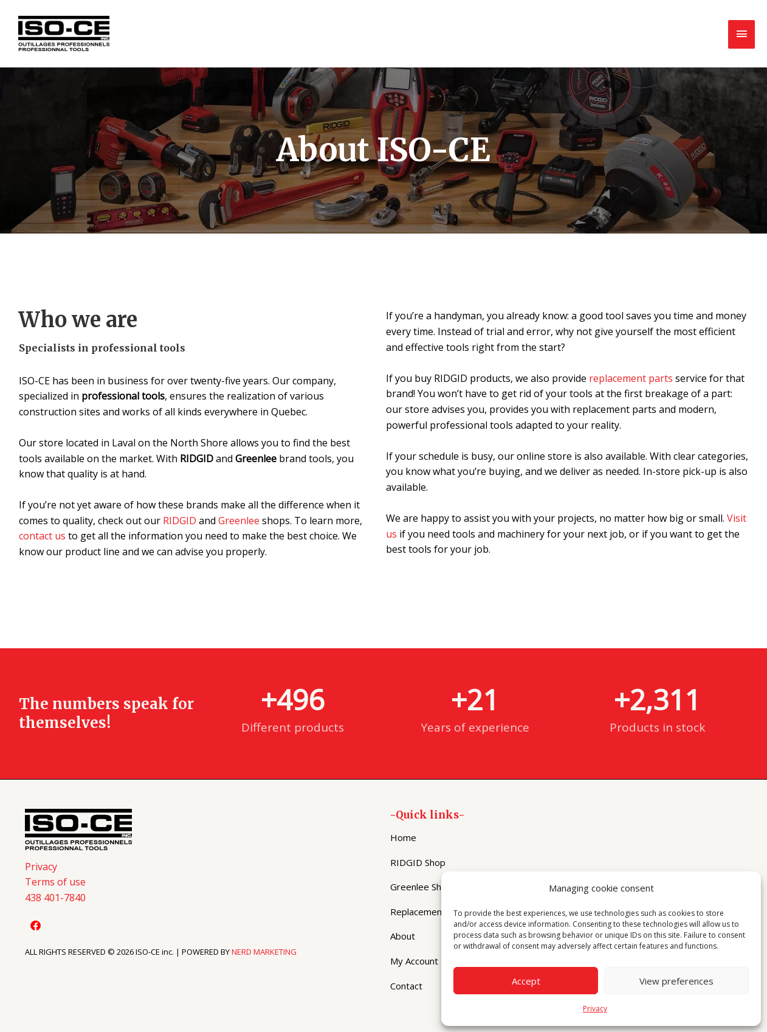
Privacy (595, 1008)
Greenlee (239, 520)
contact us (42, 535)
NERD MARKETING (264, 951)
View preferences (676, 981)
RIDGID (179, 520)
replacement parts (631, 378)
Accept (526, 981)
